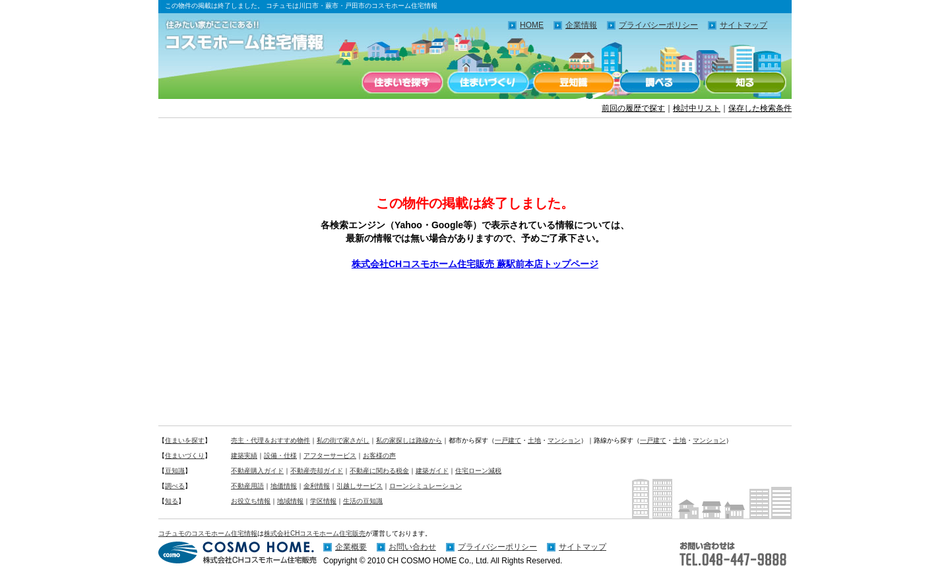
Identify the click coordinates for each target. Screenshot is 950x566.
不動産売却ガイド (316, 470)
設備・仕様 (280, 455)
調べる (659, 82)
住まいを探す (402, 82)
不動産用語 (247, 485)
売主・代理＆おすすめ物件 (270, 440)
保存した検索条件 (760, 108)
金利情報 (316, 485)
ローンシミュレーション (425, 485)
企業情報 (581, 25)
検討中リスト (696, 108)
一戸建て (508, 440)
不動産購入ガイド (257, 470)
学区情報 (323, 501)
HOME (532, 25)
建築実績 (244, 455)
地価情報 (283, 485)
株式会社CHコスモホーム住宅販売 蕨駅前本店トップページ (475, 264)
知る (745, 82)
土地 (534, 440)
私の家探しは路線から (409, 440)
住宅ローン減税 (478, 470)
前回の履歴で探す (633, 108)
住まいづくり (488, 82)
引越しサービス (359, 485)
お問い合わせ (412, 546)
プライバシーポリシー (658, 25)
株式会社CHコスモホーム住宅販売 (314, 533)
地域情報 (290, 501)
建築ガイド (432, 470)
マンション (564, 440)
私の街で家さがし (343, 440)
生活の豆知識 (363, 501)
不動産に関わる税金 (379, 470)
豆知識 (574, 82)
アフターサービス (329, 455)
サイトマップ (743, 25)
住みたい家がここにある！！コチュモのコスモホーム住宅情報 (250, 36)
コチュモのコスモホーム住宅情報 (207, 533)
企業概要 (351, 546)
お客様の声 (379, 455)
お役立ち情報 (250, 501)
